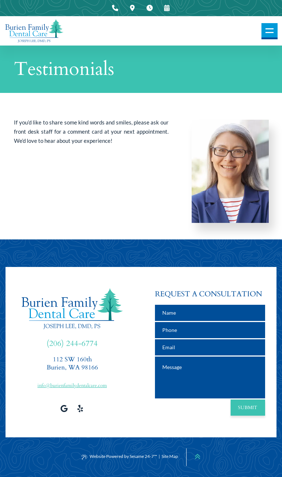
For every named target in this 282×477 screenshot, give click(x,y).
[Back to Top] (197, 456)
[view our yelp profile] (80, 408)
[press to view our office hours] (150, 8)
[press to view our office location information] (132, 8)
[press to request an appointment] (167, 8)
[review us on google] (64, 408)
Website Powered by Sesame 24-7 (119, 456)
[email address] (210, 347)
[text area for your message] (210, 377)
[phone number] (210, 330)
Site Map (170, 456)
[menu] (269, 31)
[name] (210, 313)
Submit (247, 407)
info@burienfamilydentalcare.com (72, 385)
